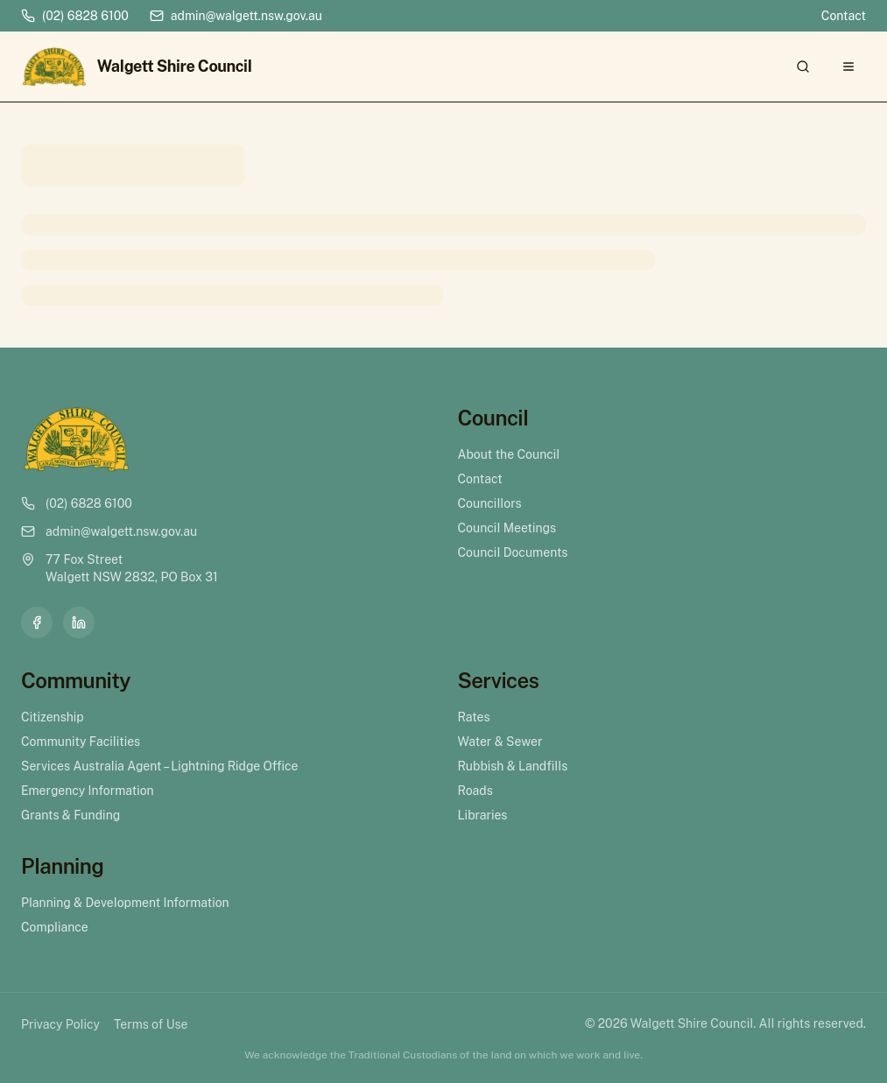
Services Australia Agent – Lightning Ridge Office (159, 766)
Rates (474, 717)
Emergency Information (87, 791)
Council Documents (513, 552)
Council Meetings (507, 528)
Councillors (490, 503)
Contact (843, 16)
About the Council (509, 454)
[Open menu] (848, 66)
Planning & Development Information (125, 903)
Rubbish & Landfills (513, 766)
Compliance (54, 927)
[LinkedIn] (79, 622)
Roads (475, 791)
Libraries (483, 815)
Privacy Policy (60, 1024)
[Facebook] (37, 622)
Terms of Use (150, 1024)
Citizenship (52, 717)
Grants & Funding (70, 815)
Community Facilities (80, 742)
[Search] (802, 66)
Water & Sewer (500, 742)
